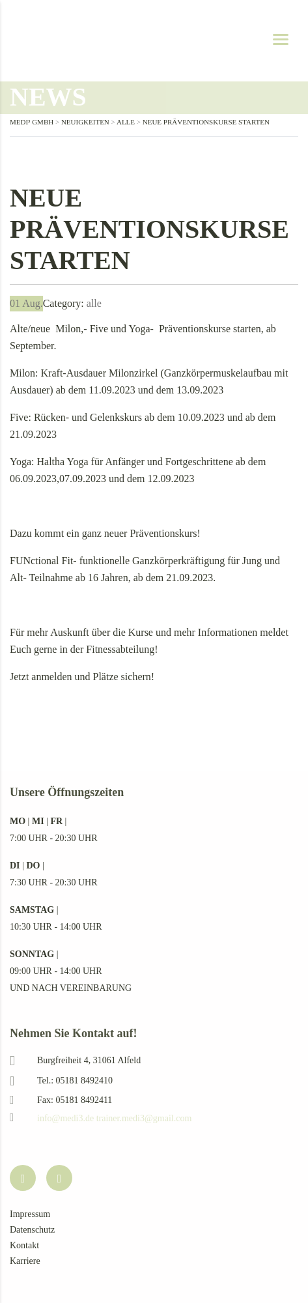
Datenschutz (32, 1230)
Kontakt (24, 1245)
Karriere (25, 1261)
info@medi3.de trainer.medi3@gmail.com (114, 1118)
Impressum (30, 1214)
